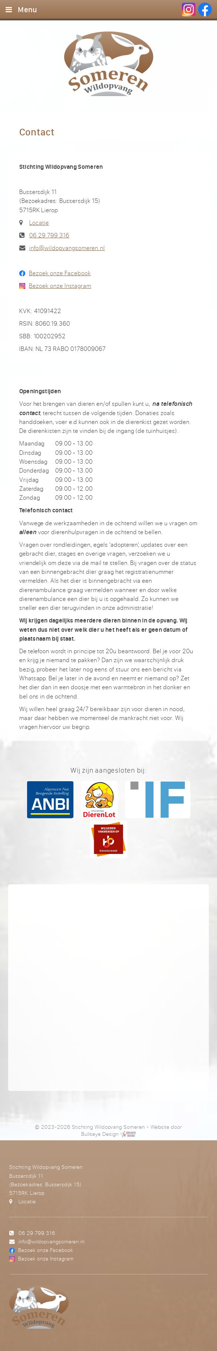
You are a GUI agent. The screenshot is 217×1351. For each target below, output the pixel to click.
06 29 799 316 (49, 235)
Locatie (39, 222)
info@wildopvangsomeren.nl (67, 248)
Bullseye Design (99, 1134)
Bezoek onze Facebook (60, 273)
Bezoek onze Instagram (60, 286)
